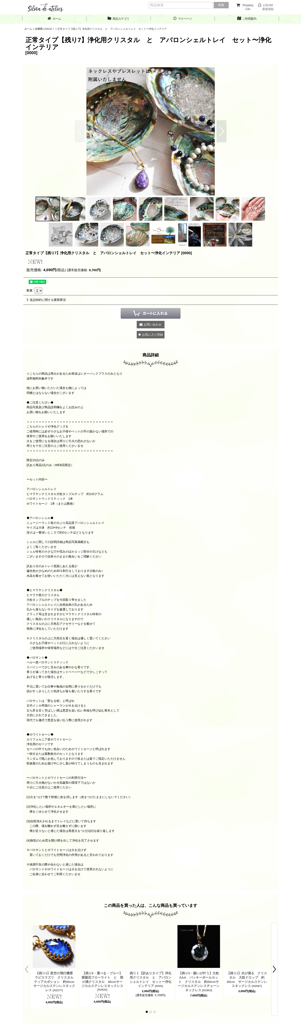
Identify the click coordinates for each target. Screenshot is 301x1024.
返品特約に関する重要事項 (46, 300)
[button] (221, 131)
